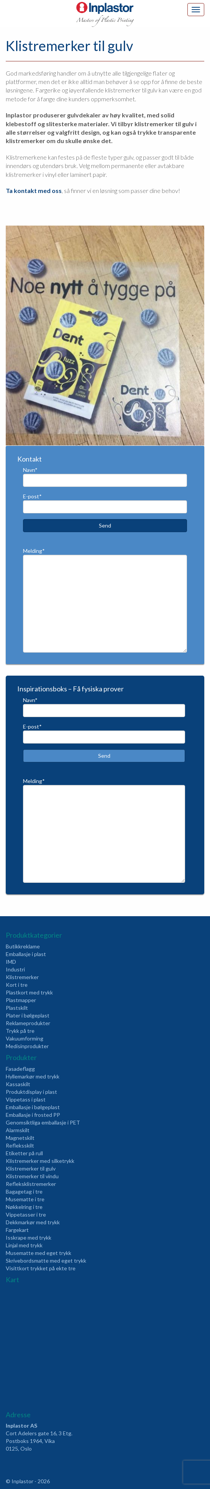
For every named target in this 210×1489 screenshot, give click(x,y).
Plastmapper (21, 1000)
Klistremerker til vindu (32, 1176)
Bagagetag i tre (24, 1191)
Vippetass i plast (26, 1099)
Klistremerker (22, 977)
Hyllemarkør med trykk (32, 1076)
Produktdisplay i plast (31, 1091)
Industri (15, 969)
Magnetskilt (20, 1137)
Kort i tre (17, 984)
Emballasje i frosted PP (33, 1114)
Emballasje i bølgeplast (33, 1107)
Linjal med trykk (24, 1245)
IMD (11, 961)
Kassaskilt (18, 1084)
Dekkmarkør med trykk (33, 1222)
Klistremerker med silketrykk (40, 1161)
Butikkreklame (23, 946)
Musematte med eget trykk (38, 1253)
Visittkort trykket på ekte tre (40, 1268)
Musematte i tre (25, 1199)
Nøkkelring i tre (24, 1207)
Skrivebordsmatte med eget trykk (46, 1260)
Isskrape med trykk (28, 1237)
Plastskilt (17, 1007)
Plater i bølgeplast (27, 1015)
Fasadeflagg (20, 1068)
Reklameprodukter (28, 1023)
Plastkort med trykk (29, 992)
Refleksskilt (20, 1145)
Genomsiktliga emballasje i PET (43, 1122)
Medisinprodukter (27, 1046)
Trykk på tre (20, 1030)
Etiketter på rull (24, 1153)
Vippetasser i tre (26, 1214)
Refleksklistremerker (31, 1184)
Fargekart (17, 1230)
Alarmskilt (18, 1130)
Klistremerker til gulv (31, 1168)
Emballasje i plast (26, 954)
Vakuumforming (24, 1038)
